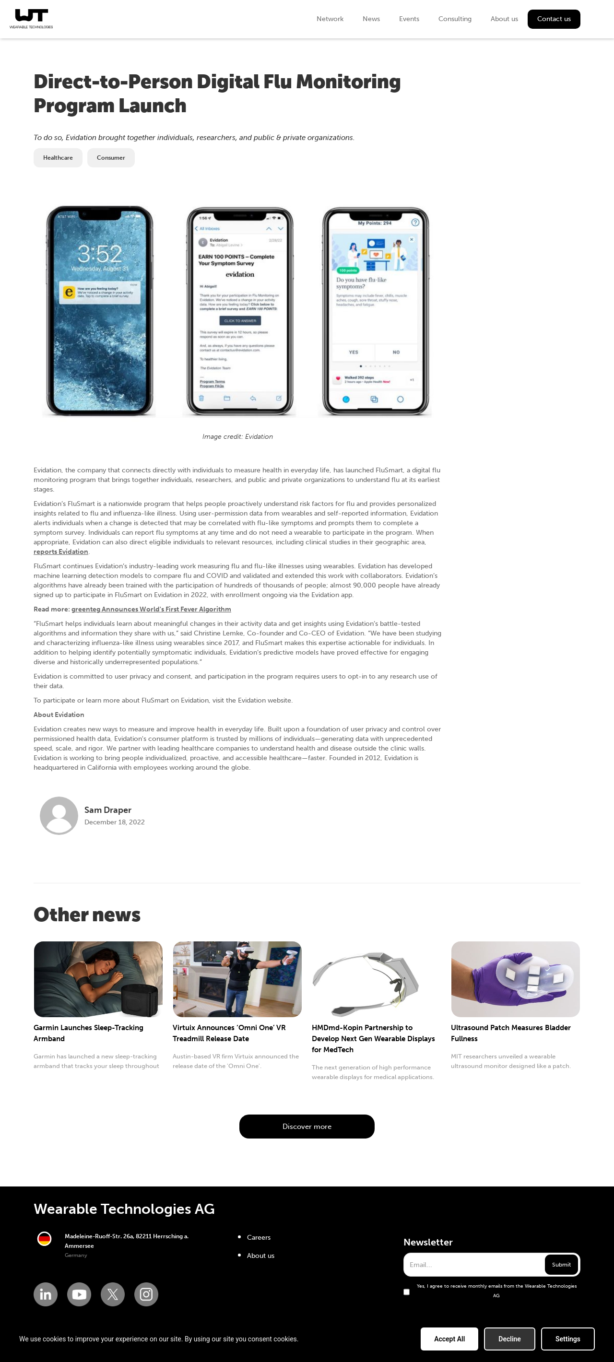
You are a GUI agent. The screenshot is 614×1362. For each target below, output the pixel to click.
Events (409, 19)
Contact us (554, 19)
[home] (31, 18)
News (371, 19)
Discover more (307, 1126)
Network (330, 19)
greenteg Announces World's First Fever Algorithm (151, 609)
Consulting (455, 19)
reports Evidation (61, 552)
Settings (567, 1339)
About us (504, 19)
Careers (259, 1237)
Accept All (449, 1339)
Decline (509, 1339)
